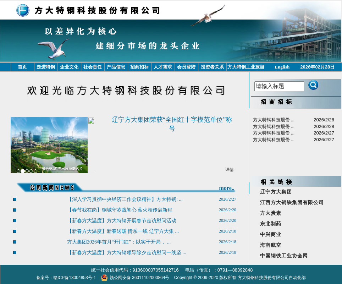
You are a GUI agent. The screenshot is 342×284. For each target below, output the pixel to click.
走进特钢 (46, 67)
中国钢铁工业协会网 (284, 255)
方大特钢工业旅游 (245, 67)
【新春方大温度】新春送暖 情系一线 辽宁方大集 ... (123, 231)
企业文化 (69, 67)
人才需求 (163, 67)
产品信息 (116, 67)
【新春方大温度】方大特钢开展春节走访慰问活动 (121, 220)
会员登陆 (186, 67)
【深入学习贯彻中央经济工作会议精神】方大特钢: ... (125, 199)
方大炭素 (270, 213)
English (282, 67)
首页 (22, 67)
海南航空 (270, 245)
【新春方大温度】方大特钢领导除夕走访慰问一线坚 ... (126, 252)
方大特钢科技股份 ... (273, 124)
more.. (226, 188)
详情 (229, 169)
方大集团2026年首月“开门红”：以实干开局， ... (119, 242)
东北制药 (270, 223)
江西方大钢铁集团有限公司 (292, 202)
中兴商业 (270, 234)
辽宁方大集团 (276, 192)
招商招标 (139, 67)
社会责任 (92, 67)
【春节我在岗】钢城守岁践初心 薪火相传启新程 (120, 210)
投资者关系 (212, 67)
